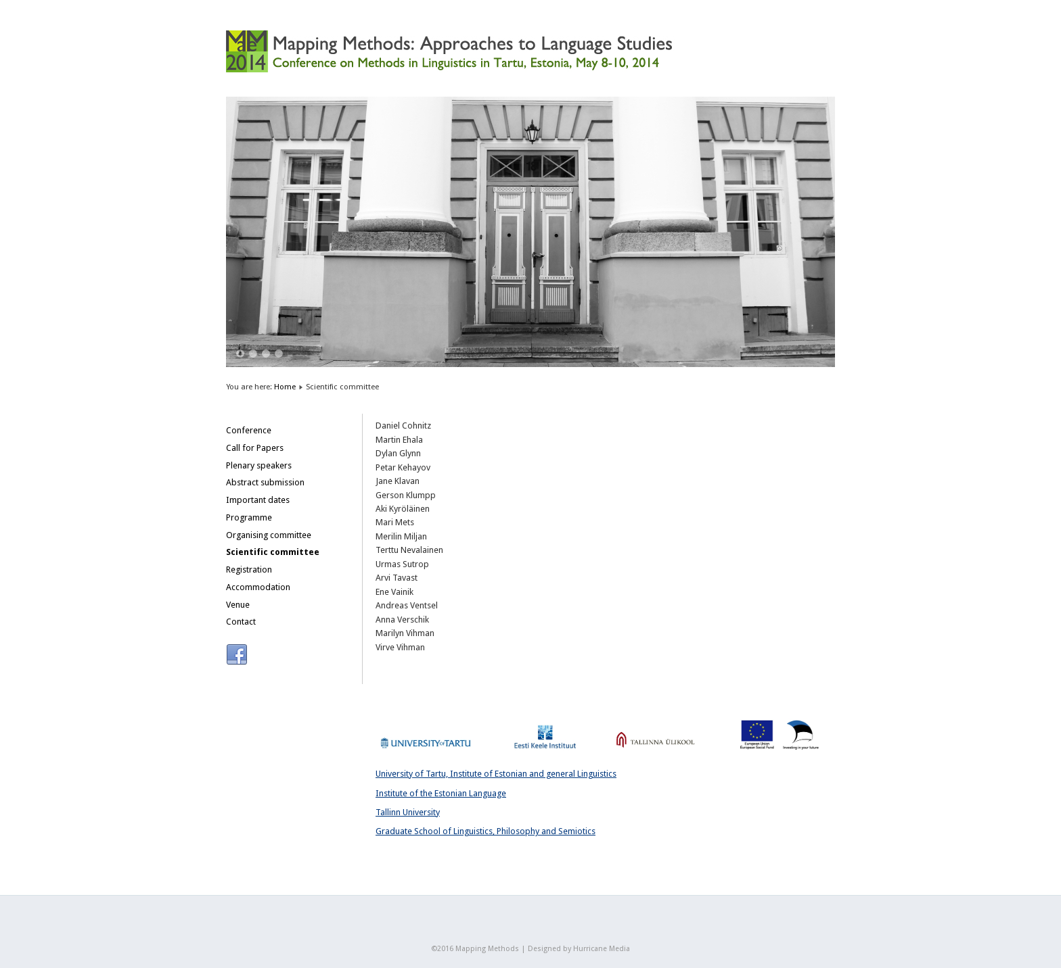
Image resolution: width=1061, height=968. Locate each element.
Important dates (258, 500)
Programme (249, 517)
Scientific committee (272, 552)
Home (285, 386)
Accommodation (258, 587)
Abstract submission (265, 482)
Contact (241, 621)
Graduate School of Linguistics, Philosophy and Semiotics (485, 831)
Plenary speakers (259, 465)
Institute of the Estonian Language (441, 793)
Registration (249, 569)
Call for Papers (255, 448)
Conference (248, 430)
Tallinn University (408, 812)
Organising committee (268, 535)
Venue (238, 605)
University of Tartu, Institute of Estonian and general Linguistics (496, 774)
